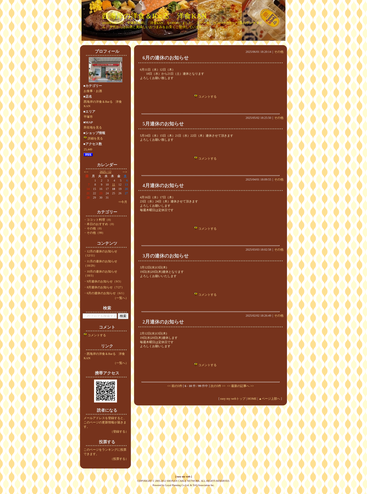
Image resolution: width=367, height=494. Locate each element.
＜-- (85, 172)
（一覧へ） (120, 298)
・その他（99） (94, 233)
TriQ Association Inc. (204, 485)
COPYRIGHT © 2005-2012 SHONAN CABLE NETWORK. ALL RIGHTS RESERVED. (183, 480)
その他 (278, 52)
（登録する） (119, 431)
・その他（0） (93, 228)
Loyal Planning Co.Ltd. (177, 485)
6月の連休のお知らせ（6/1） (106, 293)
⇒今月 (122, 202)
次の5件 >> (218, 386)
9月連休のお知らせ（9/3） (105, 281)
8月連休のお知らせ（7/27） (105, 287)
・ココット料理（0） (98, 220)
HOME (251, 398)
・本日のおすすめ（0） (100, 224)
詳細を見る (93, 138)
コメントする (95, 335)
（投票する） (119, 459)
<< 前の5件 (174, 386)
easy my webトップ (232, 398)
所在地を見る (93, 127)
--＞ (125, 172)
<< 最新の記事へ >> (240, 386)
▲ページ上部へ (269, 398)
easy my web (183, 476)
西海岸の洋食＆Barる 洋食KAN (154, 16)
